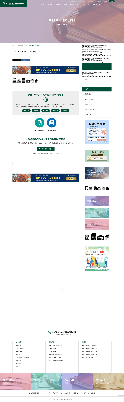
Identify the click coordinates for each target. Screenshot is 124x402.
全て (86, 79)
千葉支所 (34, 110)
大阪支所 (56, 110)
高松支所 (67, 110)
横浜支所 (45, 110)
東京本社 (23, 110)
